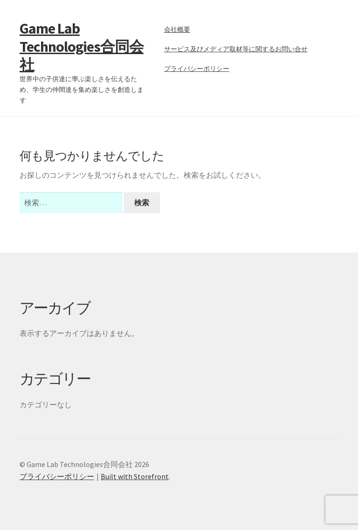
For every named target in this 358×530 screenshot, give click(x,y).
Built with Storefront (135, 476)
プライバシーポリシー (196, 68)
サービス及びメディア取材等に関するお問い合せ (236, 49)
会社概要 (177, 29)
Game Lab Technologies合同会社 (82, 46)
